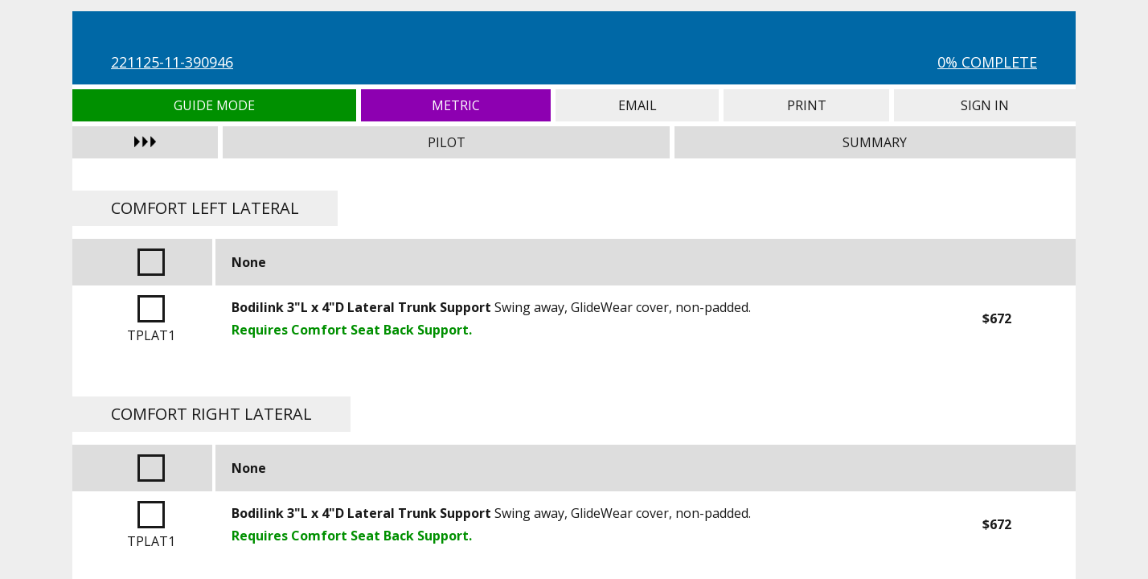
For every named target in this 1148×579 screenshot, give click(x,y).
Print (806, 105)
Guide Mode (214, 105)
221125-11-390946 (172, 62)
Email (637, 105)
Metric (456, 105)
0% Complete (987, 62)
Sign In (985, 105)
